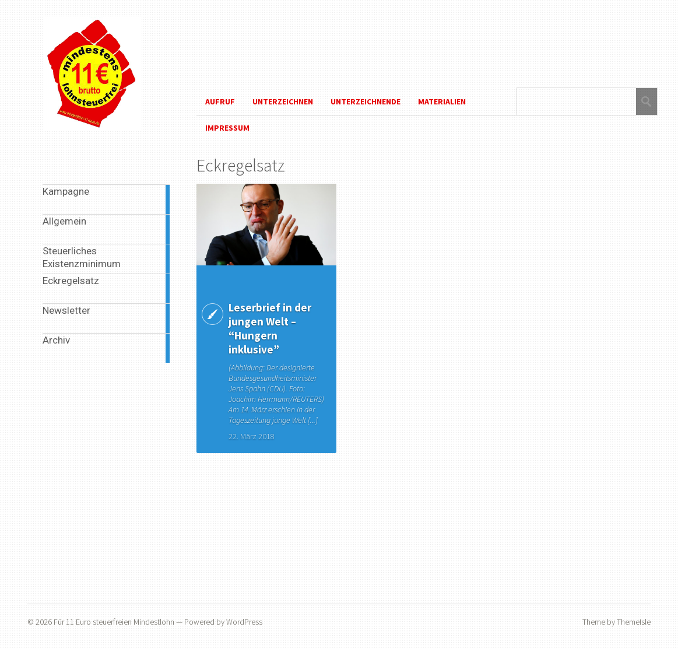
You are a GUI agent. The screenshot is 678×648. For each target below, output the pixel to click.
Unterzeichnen (282, 101)
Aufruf (220, 101)
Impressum (227, 127)
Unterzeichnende (366, 101)
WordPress (244, 622)
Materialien (442, 101)
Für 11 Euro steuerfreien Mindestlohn (114, 622)
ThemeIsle (634, 622)
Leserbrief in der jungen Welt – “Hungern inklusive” (270, 328)
